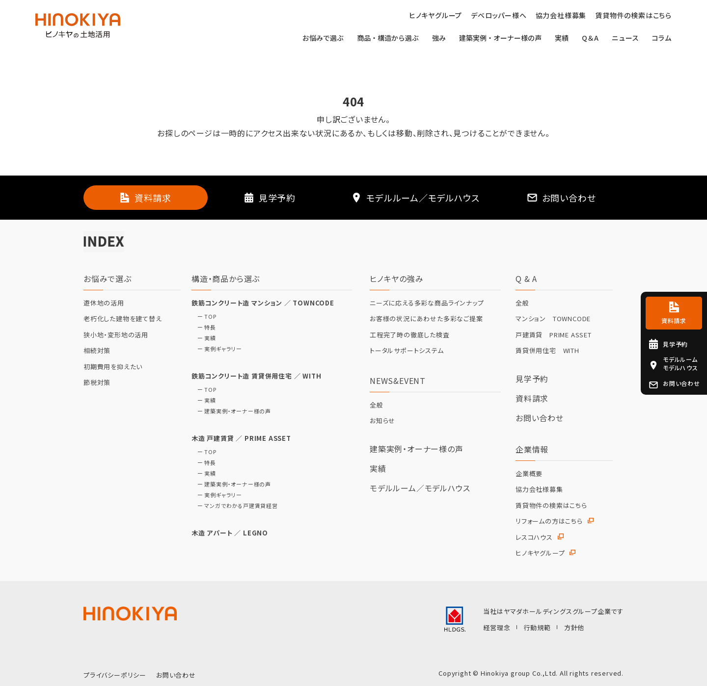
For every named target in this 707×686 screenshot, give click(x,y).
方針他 (574, 627)
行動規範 (537, 627)
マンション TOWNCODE (553, 318)
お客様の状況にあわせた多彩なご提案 (426, 318)
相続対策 (96, 350)
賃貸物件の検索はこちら (551, 505)
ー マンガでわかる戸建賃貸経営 (234, 505)
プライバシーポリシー (114, 675)
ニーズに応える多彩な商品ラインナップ (427, 303)
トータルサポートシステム (407, 350)
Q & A (526, 278)
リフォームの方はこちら (549, 521)
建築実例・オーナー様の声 (500, 38)
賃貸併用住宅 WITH (547, 350)
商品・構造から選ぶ (388, 38)
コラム (662, 38)
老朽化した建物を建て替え (122, 318)
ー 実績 (203, 338)
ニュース (625, 38)
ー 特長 (203, 327)
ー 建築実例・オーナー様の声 (231, 411)
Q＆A (590, 38)
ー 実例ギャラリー (216, 349)
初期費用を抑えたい (112, 366)
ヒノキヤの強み (397, 278)
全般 (376, 405)
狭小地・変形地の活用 (115, 334)
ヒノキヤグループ (540, 553)
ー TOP (204, 316)
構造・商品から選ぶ (225, 278)
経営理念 (496, 627)
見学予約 (532, 378)
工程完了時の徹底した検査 (410, 334)
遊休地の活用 (103, 303)
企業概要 (529, 473)
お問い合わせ (540, 417)
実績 (562, 38)
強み (439, 38)
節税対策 (96, 382)
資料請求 (532, 398)
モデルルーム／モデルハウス (420, 488)
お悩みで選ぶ (323, 38)
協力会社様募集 (539, 489)
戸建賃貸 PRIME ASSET (554, 334)
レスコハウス (534, 537)
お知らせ (382, 420)
